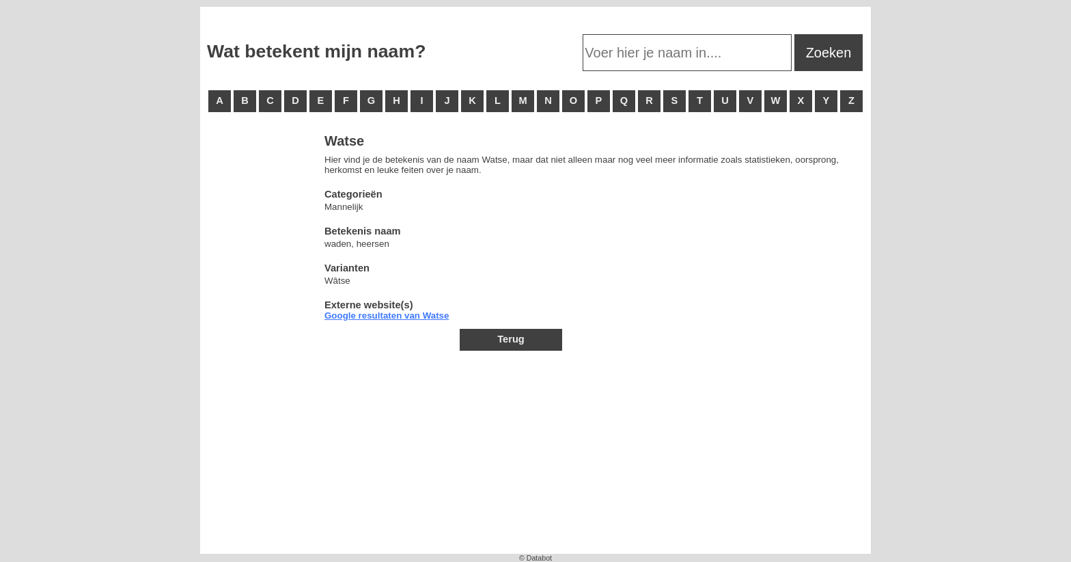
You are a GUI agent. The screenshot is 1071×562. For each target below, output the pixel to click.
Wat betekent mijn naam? (316, 51)
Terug (511, 339)
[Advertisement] (261, 342)
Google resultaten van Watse (386, 315)
